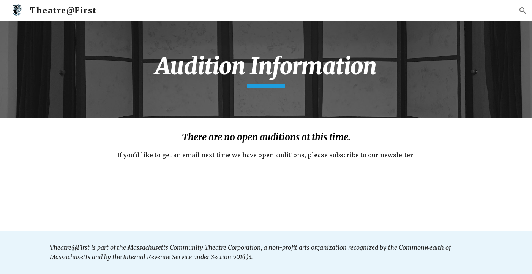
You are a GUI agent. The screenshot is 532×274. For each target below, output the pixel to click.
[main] (266, 70)
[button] (523, 11)
